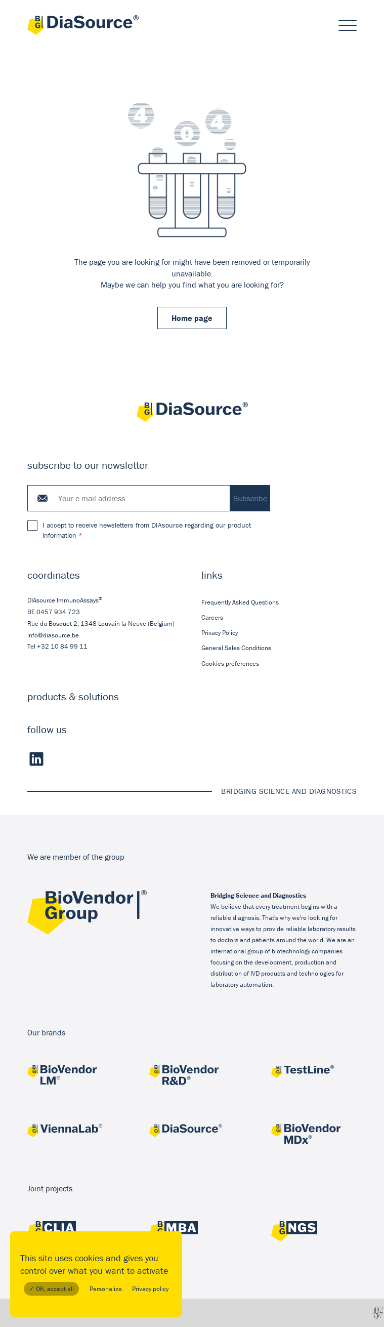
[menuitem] (279, 602)
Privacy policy (150, 1288)
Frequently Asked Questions (240, 601)
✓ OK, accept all (51, 1288)
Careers (212, 617)
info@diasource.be (53, 634)
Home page (192, 318)
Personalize (106, 1288)
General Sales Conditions (236, 648)
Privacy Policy (219, 632)
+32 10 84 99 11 (62, 646)
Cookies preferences (230, 663)
